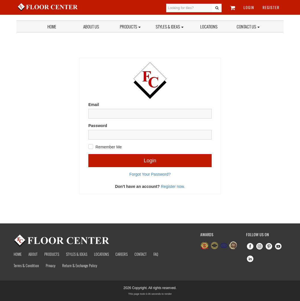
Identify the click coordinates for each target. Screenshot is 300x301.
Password (97, 125)
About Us (91, 26)
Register (270, 7)
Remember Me (108, 147)
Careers (121, 254)
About (33, 254)
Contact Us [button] (248, 26)
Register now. (173, 186)
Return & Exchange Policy (79, 265)
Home (51, 26)
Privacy (50, 265)
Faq (155, 254)
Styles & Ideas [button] (170, 26)
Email (93, 104)
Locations (208, 26)
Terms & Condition (26, 265)
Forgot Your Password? (150, 174)
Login (248, 7)
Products (130, 26)
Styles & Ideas (76, 254)
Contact (140, 254)
